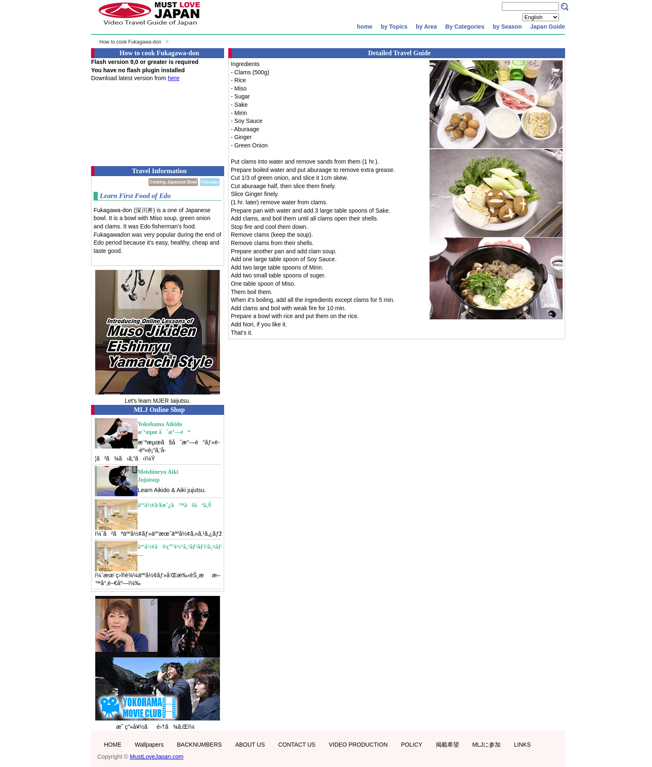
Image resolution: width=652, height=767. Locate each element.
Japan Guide (547, 26)
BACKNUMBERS (199, 744)
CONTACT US (297, 744)
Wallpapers (149, 744)
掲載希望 (447, 744)
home (364, 26)
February (210, 182)
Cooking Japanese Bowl (173, 182)
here (173, 78)
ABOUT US (250, 744)
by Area (426, 26)
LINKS (522, 744)
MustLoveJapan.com (156, 756)
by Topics (394, 26)
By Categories (464, 26)
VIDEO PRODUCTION (358, 744)
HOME (112, 744)
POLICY (411, 744)
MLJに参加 (486, 744)
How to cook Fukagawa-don (130, 42)
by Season (507, 26)
